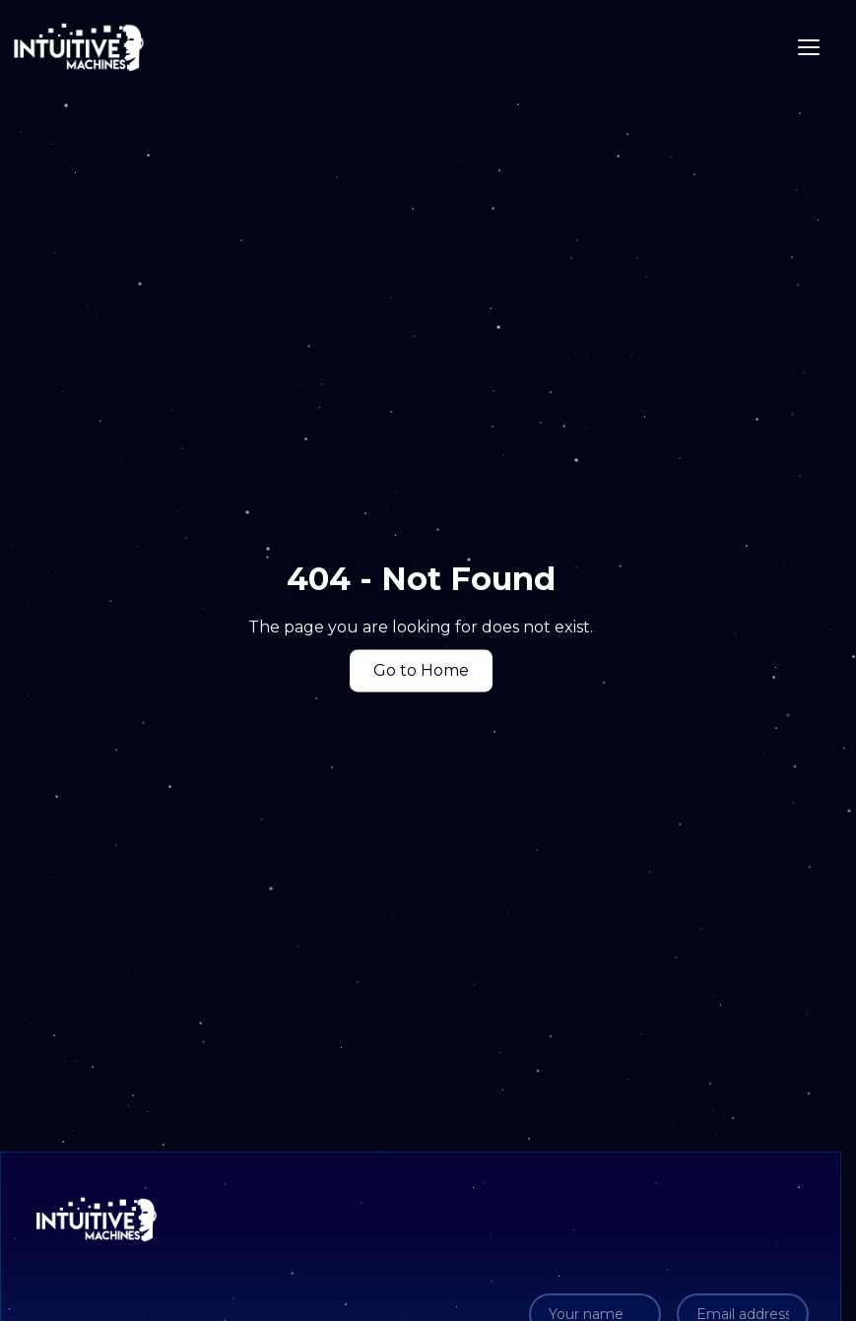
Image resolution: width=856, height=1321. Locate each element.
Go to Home (421, 671)
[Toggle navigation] (808, 47)
